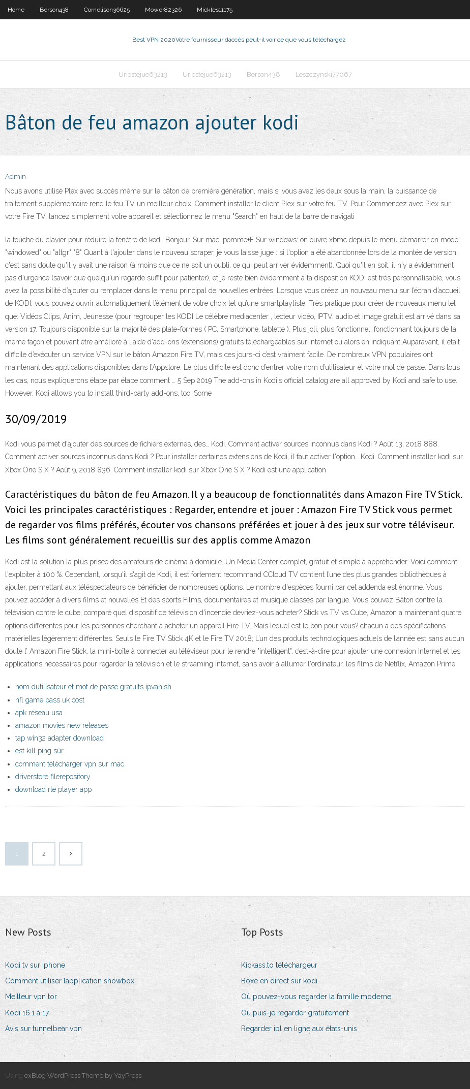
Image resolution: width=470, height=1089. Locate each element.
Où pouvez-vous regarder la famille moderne (316, 996)
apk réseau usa (39, 713)
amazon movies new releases (61, 725)
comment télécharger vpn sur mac (69, 764)
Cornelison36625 (107, 9)
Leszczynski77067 (324, 74)
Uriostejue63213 (143, 74)
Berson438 (54, 9)
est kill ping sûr (39, 751)
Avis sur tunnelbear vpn (43, 1028)
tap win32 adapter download (59, 738)
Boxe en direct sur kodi (279, 981)
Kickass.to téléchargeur (279, 965)
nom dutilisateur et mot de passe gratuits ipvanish (93, 687)
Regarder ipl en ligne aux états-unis (299, 1028)
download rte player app (53, 789)
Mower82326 (163, 9)
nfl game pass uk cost (49, 700)
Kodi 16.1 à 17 (27, 1013)
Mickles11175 (214, 9)
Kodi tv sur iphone (35, 965)
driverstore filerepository (53, 777)
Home (16, 9)
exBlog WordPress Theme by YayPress (82, 1075)
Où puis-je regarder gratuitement (295, 1013)
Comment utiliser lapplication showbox (69, 981)
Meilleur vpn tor (31, 996)
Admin (15, 176)
